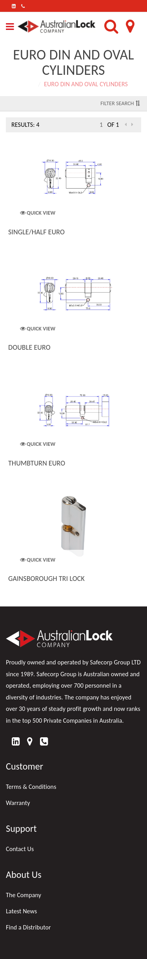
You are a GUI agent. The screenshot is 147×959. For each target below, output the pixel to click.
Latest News (21, 911)
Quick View (38, 213)
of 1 (113, 124)
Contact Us (20, 849)
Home (27, 84)
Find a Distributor (28, 927)
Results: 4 (25, 124)
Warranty (18, 803)
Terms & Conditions (31, 786)
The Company (23, 895)
